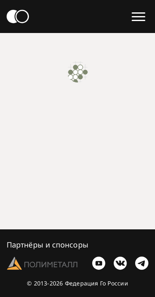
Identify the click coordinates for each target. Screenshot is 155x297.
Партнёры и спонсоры (47, 245)
